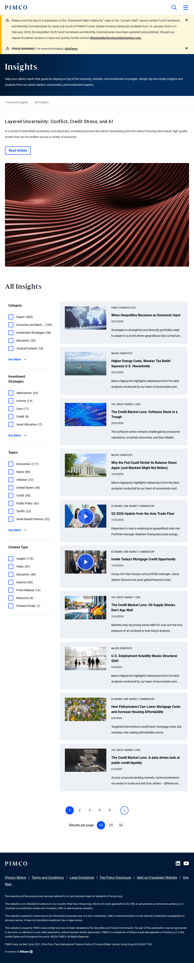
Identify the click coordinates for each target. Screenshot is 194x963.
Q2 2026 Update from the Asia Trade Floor (143, 514)
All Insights (41, 102)
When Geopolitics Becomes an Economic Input (145, 315)
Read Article (18, 150)
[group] (30, 317)
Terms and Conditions (48, 878)
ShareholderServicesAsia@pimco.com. (116, 38)
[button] (10, 316)
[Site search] (174, 7)
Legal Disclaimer (82, 878)
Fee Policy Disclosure (115, 878)
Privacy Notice (15, 878)
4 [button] (100, 810)
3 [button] (90, 810)
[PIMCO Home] (16, 7)
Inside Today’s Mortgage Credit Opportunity (143, 559)
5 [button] (109, 810)
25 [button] (111, 825)
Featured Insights (17, 102)
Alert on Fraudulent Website (157, 878)
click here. (71, 48)
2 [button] (80, 810)
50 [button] (121, 825)
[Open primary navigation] (185, 7)
